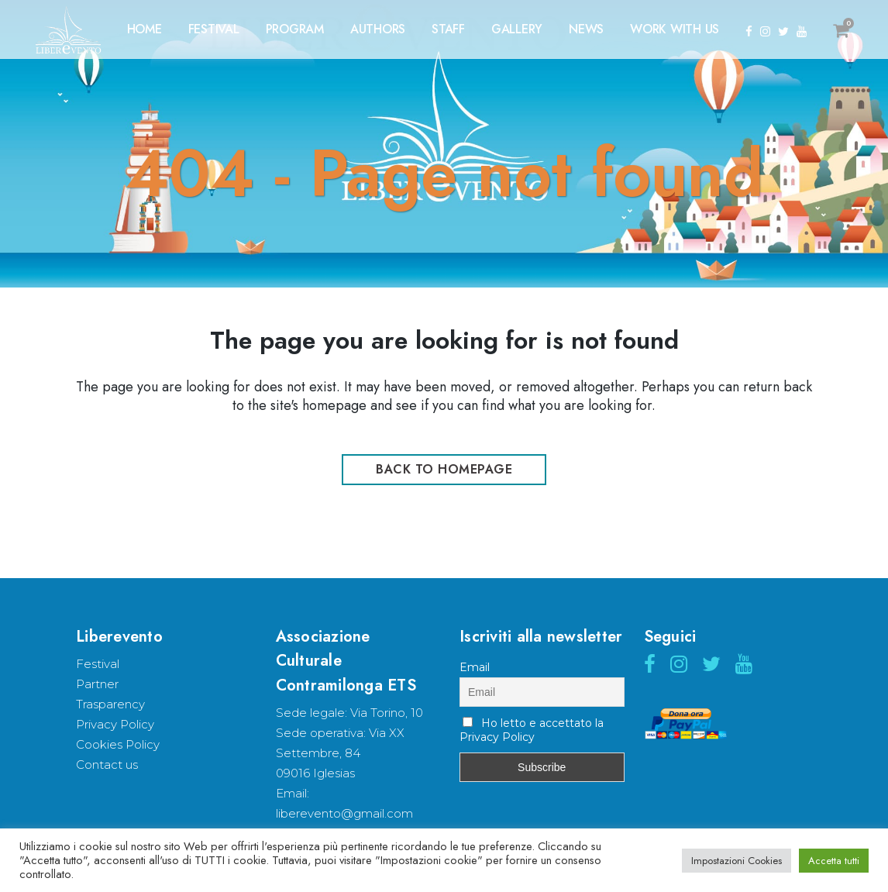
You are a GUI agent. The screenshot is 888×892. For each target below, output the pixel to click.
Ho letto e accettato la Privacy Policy (531, 730)
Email (474, 667)
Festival (97, 663)
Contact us (107, 764)
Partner (97, 684)
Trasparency (110, 704)
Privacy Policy (115, 724)
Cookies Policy (118, 744)
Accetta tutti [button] (833, 860)
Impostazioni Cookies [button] (736, 860)
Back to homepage (444, 469)
